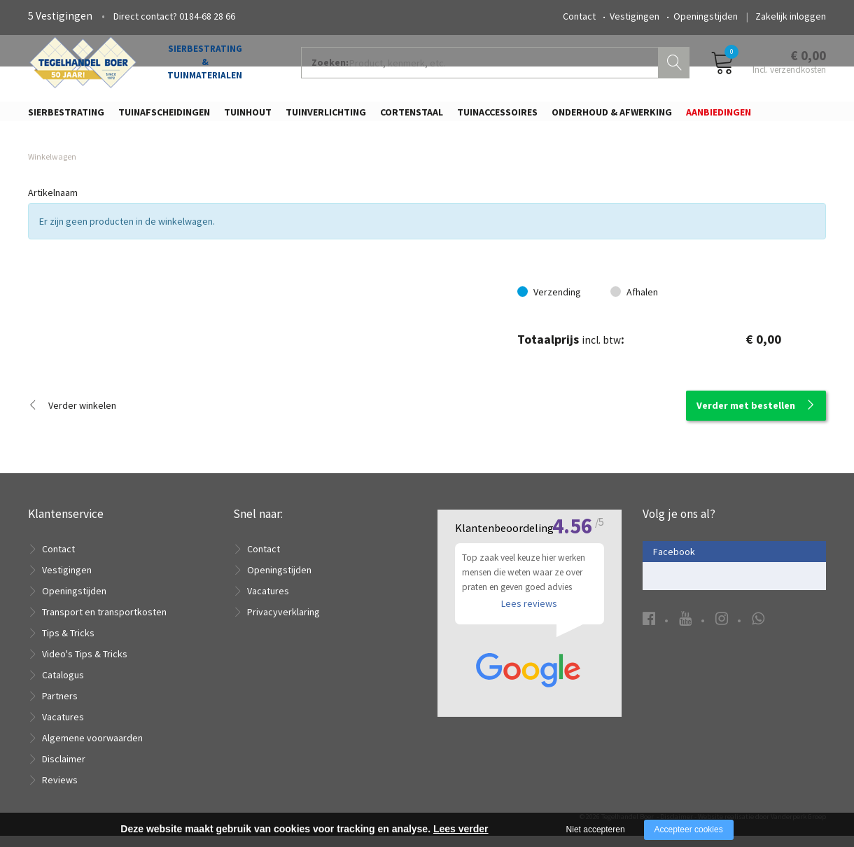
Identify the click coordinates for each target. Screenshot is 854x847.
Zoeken (676, 67)
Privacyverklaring (283, 623)
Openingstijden (705, 16)
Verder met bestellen (745, 416)
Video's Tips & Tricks (84, 665)
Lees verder (461, 828)
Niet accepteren (595, 829)
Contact (579, 16)
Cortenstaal (411, 117)
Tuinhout (248, 117)
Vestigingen (634, 16)
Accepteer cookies (688, 829)
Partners (60, 707)
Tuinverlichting (326, 117)
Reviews (60, 791)
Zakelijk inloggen (790, 16)
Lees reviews (529, 619)
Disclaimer (63, 770)
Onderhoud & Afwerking (612, 117)
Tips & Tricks (68, 644)
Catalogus (63, 686)
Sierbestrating (66, 117)
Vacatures (63, 728)
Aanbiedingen (718, 117)
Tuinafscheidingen (164, 117)
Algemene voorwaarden (92, 749)
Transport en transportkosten (104, 623)
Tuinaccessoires (497, 117)
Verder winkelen (82, 416)
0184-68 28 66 (207, 16)
